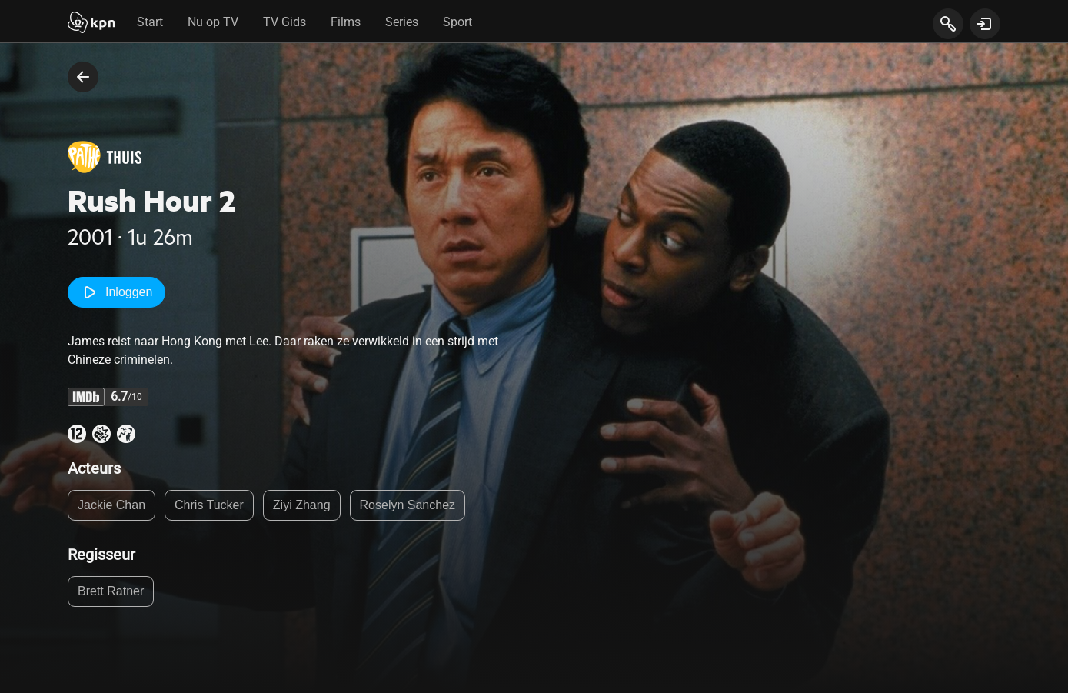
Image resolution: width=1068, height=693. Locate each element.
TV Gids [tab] (284, 22)
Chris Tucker (209, 504)
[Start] (91, 23)
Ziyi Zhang (302, 504)
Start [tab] (150, 22)
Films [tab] (346, 22)
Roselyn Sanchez (408, 504)
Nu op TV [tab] (213, 22)
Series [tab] (401, 22)
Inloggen (116, 292)
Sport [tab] (457, 22)
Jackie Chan (111, 504)
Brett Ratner (111, 591)
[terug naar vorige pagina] (83, 77)
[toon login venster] (985, 23)
